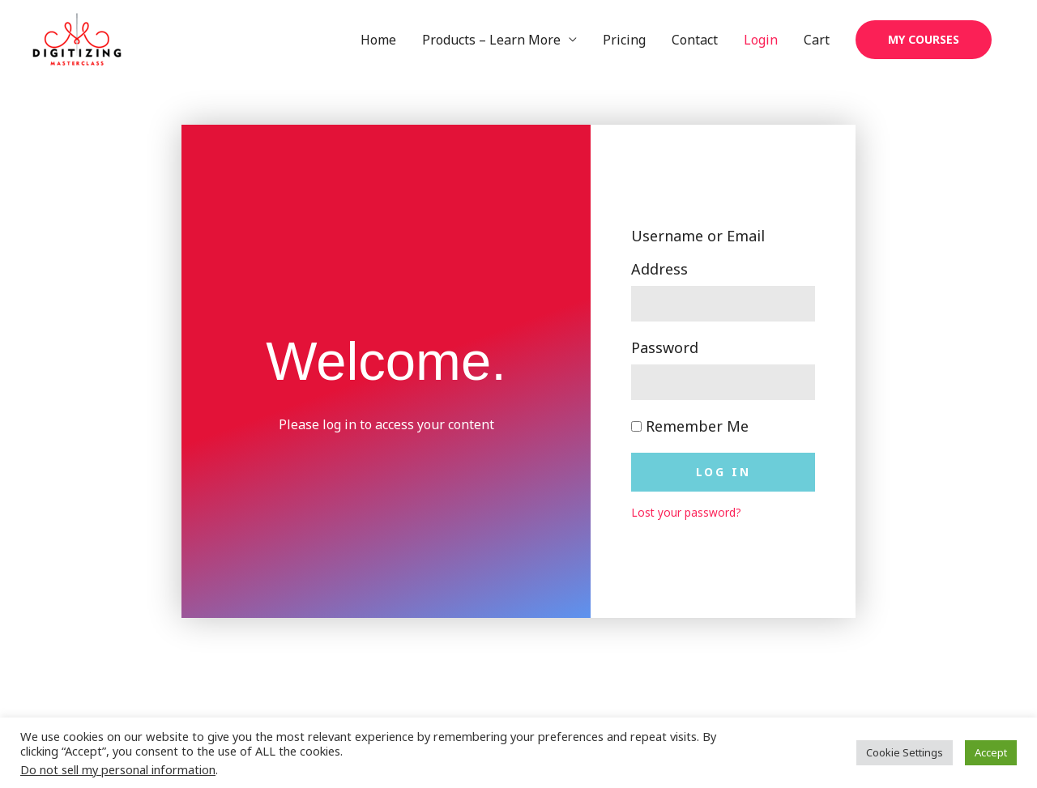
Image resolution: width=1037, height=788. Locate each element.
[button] (924, 39)
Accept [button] (991, 752)
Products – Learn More (491, 40)
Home (378, 40)
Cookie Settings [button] (904, 752)
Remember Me (690, 426)
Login (761, 40)
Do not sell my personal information (118, 769)
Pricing (624, 40)
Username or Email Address (698, 252)
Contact (695, 40)
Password (664, 347)
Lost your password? (686, 512)
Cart (817, 40)
